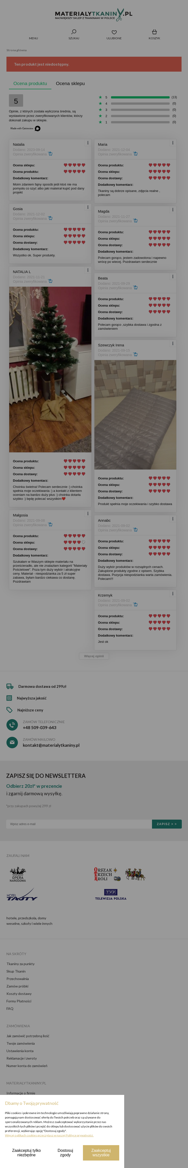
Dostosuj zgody (65, 1152)
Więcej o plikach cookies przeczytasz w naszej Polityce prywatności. (49, 1135)
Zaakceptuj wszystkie (101, 1152)
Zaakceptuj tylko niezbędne (26, 1152)
